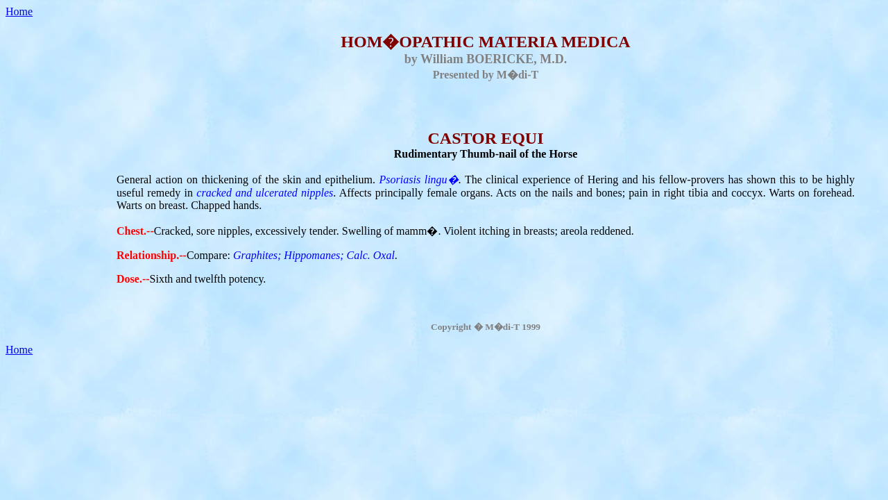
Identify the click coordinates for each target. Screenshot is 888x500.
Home (19, 11)
